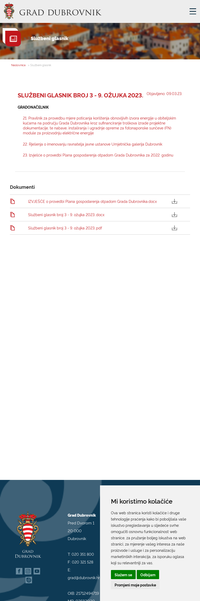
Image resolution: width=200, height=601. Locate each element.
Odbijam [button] (147, 574)
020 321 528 (82, 555)
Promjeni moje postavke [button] (135, 584)
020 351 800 (83, 547)
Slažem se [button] (123, 574)
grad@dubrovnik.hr (84, 570)
